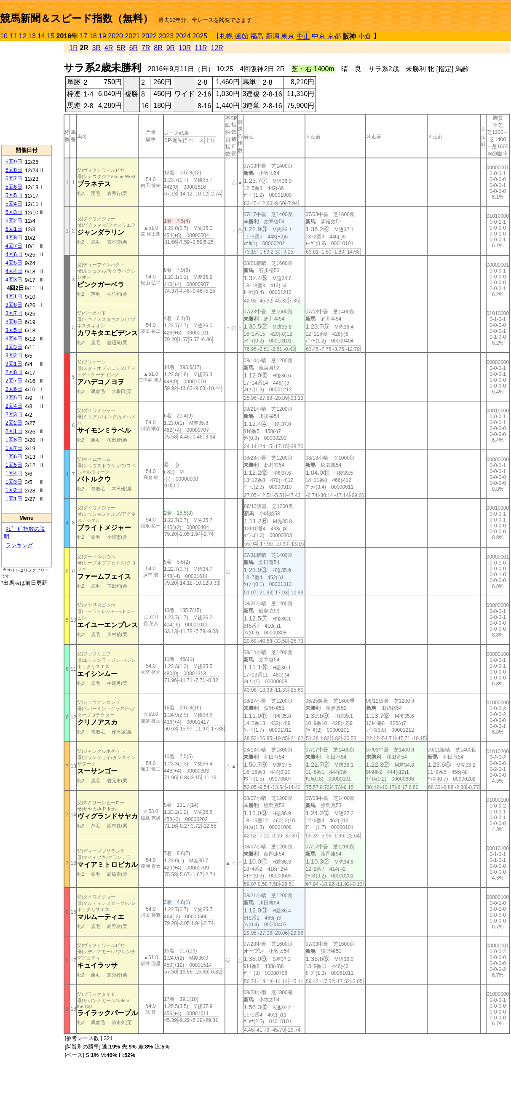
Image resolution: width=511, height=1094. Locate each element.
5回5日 (13, 195)
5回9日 (13, 161)
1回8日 (13, 439)
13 (32, 36)
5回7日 (13, 178)
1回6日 (13, 456)
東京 (287, 36)
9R (170, 47)
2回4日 (13, 406)
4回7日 (13, 246)
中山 (303, 36)
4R (108, 47)
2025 (200, 36)
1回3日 (13, 482)
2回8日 (13, 372)
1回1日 (13, 498)
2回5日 (13, 397)
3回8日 (13, 305)
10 (4, 36)
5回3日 (13, 212)
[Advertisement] (26, 93)
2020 (115, 36)
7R (146, 47)
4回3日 (13, 279)
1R (73, 47)
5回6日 (13, 187)
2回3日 (13, 414)
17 (84, 36)
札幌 (226, 36)
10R (185, 47)
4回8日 (13, 237)
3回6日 (13, 321)
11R (201, 47)
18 (93, 36)
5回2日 (13, 220)
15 (50, 36)
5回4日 (13, 204)
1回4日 (13, 473)
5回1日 (13, 229)
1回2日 (13, 490)
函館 (242, 36)
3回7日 (13, 313)
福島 (257, 36)
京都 (334, 36)
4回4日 (13, 271)
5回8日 (13, 170)
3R (96, 47)
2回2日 (13, 423)
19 (102, 36)
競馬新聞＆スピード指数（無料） (76, 18)
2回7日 (13, 380)
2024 (182, 36)
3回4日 (13, 338)
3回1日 (13, 364)
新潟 (272, 36)
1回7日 (13, 448)
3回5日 (13, 330)
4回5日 (13, 262)
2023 (166, 36)
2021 (132, 36)
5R (121, 47)
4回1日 (13, 296)
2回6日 (13, 389)
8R (158, 47)
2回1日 (13, 431)
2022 (149, 36)
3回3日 (13, 347)
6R (133, 47)
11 (13, 36)
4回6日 (13, 254)
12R (217, 47)
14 (41, 36)
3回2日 (13, 355)
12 (23, 36)
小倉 (365, 36)
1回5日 (13, 465)
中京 (318, 36)
